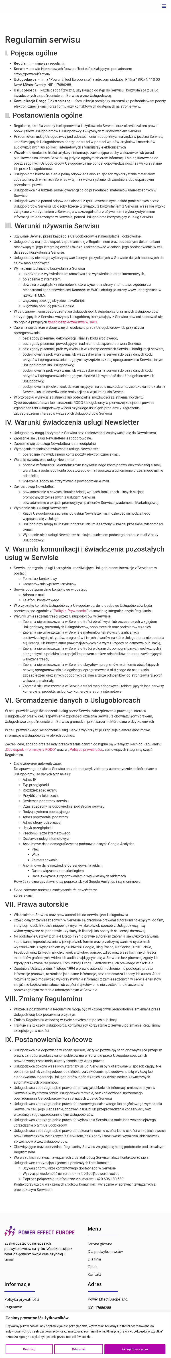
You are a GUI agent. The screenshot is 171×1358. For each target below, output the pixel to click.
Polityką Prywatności (70, 611)
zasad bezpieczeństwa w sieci (72, 322)
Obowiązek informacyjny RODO (30, 749)
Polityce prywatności (85, 749)
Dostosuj (29, 1349)
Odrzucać (79, 1349)
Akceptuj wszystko (135, 1349)
